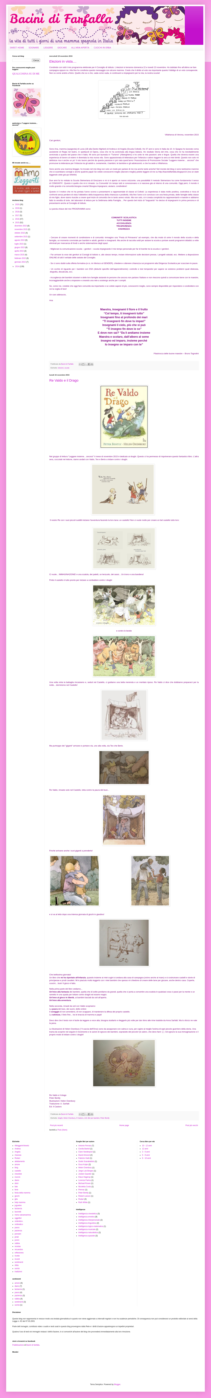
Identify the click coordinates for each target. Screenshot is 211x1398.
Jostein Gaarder (84, 1174)
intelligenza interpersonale (89, 1220)
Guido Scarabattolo (86, 1161)
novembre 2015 (21, 229)
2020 (17, 204)
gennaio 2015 (20, 262)
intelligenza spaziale (86, 1236)
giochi (17, 1196)
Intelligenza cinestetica (87, 1214)
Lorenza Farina (84, 1180)
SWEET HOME (17, 47)
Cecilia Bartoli (84, 1149)
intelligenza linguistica (87, 1223)
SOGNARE (34, 47)
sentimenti (19, 1262)
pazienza (18, 1231)
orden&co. (19, 1221)
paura (17, 1227)
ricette (17, 1256)
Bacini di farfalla (32, 1345)
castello (18, 1171)
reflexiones (19, 1253)
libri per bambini (93, 1118)
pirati (17, 1237)
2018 (17, 212)
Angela (17, 1152)
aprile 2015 (19, 251)
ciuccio (17, 1177)
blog (16, 1167)
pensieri (18, 1234)
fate (16, 1187)
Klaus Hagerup (84, 1177)
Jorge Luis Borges (85, 1171)
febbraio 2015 (20, 258)
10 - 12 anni (147, 1146)
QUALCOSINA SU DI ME (25, 73)
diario (17, 1180)
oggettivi (18, 1218)
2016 (17, 219)
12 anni (145, 1149)
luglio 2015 (19, 244)
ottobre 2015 (19, 233)
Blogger (117, 1384)
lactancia (18, 1208)
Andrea (18, 1149)
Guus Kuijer (83, 1164)
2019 (17, 208)
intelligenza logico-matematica (90, 1226)
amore (17, 1164)
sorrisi (17, 1268)
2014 (17, 266)
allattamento (20, 1161)
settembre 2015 (21, 237)
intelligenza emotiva (86, 1217)
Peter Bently (105, 1118)
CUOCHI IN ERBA (102, 47)
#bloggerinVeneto (22, 1146)
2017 (17, 215)
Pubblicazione (18, 1345)
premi (17, 1240)
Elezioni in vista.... (62, 61)
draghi (60, 1118)
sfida (16, 1265)
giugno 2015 (19, 247)
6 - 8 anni (146, 1155)
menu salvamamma (23, 1215)
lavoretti (18, 1212)
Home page (124, 1125)
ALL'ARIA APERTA (80, 47)
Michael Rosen (84, 1183)
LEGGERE (48, 47)
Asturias (18, 1155)
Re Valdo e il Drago (63, 380)
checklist (18, 1174)
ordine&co (19, 1224)
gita (16, 1199)
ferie (16, 1190)
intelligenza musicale (86, 1229)
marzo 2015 (19, 255)
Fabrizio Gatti (83, 1158)
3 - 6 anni (146, 1152)
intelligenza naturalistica (88, 1232)
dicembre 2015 (20, 226)
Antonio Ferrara (84, 1146)
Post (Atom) (62, 1130)
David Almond (84, 1155)
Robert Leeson (84, 1196)
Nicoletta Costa (84, 1187)
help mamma (20, 1202)
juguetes (18, 1205)
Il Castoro (79, 1118)
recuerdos (19, 1249)
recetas (18, 1246)
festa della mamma (22, 1193)
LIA (85, 1118)
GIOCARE (62, 47)
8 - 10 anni (146, 1158)
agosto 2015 (19, 240)
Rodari (17, 1158)
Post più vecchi (191, 1125)
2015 (17, 222)
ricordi (17, 1259)
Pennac (81, 1190)
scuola (67, 368)
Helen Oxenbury (69, 1118)
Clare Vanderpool (85, 1152)
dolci (16, 1183)
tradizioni (18, 1272)
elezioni (61, 368)
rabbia (17, 1243)
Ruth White (82, 1202)
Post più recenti (56, 1125)
